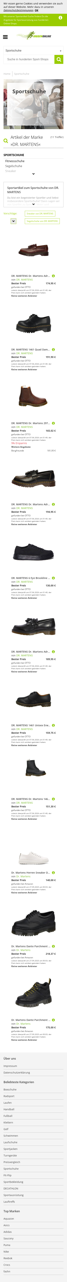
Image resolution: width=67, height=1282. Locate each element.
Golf (6, 1129)
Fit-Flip (8, 1175)
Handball (9, 1109)
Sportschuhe (21, 73)
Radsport (9, 1096)
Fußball (8, 1116)
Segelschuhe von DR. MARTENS (42, 221)
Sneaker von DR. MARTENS (40, 213)
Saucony (8, 1238)
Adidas (8, 1231)
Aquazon (9, 1218)
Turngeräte (10, 1155)
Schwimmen (11, 1135)
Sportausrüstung (14, 1195)
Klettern (8, 1122)
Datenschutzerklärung (17, 1072)
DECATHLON (11, 1188)
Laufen (8, 1102)
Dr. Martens (23, 876)
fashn (7, 1271)
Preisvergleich (12, 1162)
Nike (6, 1251)
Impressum (10, 1066)
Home (7, 73)
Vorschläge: (10, 213)
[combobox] (33, 50)
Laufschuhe (10, 1142)
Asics (7, 1225)
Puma (7, 1245)
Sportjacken (11, 1149)
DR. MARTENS (24, 279)
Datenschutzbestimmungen (18, 10)
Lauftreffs (9, 1201)
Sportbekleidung (13, 1182)
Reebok (8, 1258)
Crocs (7, 1264)
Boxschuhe (10, 1089)
